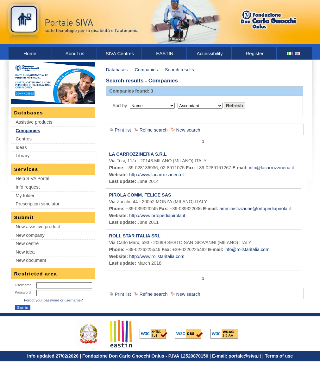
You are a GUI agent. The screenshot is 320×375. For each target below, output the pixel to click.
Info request (28, 187)
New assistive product (38, 226)
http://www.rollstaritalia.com (156, 256)
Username (23, 285)
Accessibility (210, 53)
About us (75, 53)
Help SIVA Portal (32, 178)
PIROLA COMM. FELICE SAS (140, 194)
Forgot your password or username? (53, 300)
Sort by (120, 105)
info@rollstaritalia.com (246, 249)
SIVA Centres (120, 53)
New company (30, 235)
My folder (25, 195)
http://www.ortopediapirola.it (157, 215)
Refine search (154, 130)
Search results (179, 69)
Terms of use (279, 356)
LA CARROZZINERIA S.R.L (138, 154)
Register (254, 53)
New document (31, 260)
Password (23, 292)
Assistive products (34, 122)
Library (23, 155)
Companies (28, 130)
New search (188, 130)
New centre (27, 243)
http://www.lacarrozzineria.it (157, 174)
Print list (123, 130)
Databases (117, 69)
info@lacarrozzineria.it (271, 167)
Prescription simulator (38, 203)
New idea (25, 252)
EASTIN (164, 53)
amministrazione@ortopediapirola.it (255, 208)
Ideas (21, 147)
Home (29, 53)
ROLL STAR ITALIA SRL (135, 235)
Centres (24, 138)
